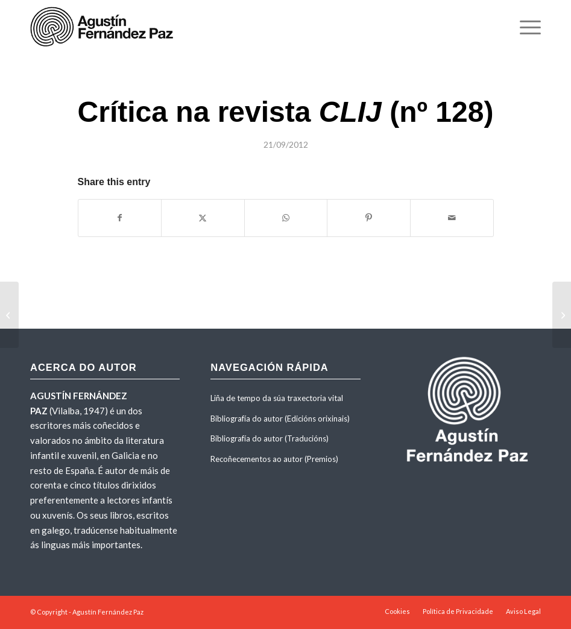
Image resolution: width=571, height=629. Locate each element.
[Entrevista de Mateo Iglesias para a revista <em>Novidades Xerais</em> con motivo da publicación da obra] (561, 315)
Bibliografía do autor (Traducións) (269, 438)
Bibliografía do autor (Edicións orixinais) (280, 418)
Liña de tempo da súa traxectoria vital (276, 398)
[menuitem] (524, 27)
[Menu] (524, 27)
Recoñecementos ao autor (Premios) (274, 459)
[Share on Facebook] (120, 218)
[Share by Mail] (452, 218)
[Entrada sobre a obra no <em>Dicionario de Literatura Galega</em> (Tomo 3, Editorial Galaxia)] (9, 315)
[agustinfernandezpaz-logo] (104, 27)
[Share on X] (203, 218)
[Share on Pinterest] (368, 218)
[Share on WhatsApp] (286, 218)
